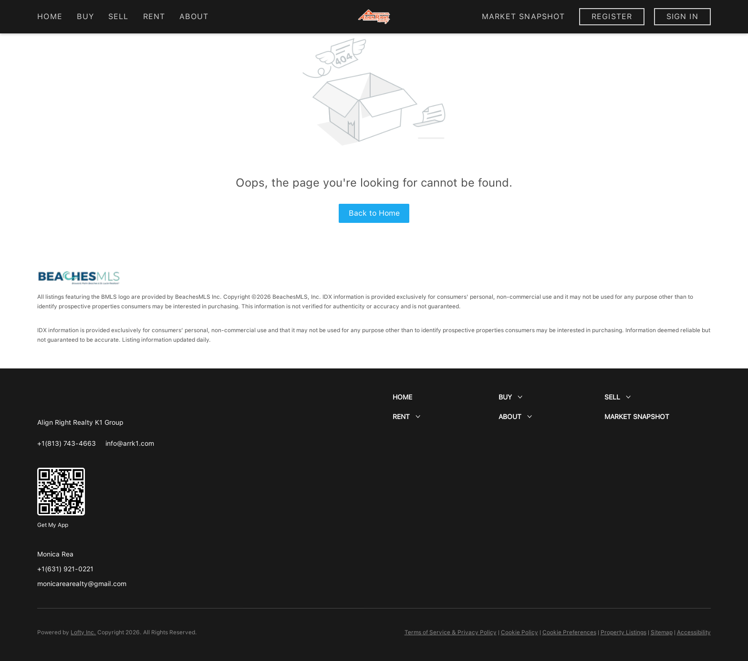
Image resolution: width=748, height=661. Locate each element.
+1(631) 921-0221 (65, 569)
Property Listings (623, 632)
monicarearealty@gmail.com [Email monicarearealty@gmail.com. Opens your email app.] (81, 584)
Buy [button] (85, 16)
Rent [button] (154, 16)
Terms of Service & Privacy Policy (451, 632)
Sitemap (662, 632)
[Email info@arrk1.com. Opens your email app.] (129, 443)
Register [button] (612, 16)
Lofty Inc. (83, 632)
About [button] (194, 16)
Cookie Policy (519, 632)
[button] (446, 397)
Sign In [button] (682, 16)
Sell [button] (118, 16)
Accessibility (694, 632)
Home (49, 16)
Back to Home (374, 213)
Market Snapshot (523, 16)
